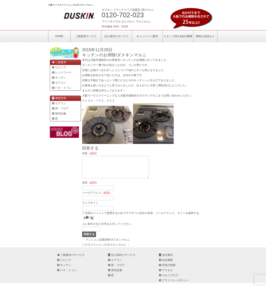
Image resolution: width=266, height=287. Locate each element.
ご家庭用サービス (86, 36)
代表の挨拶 (167, 269)
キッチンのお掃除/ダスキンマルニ (114, 55)
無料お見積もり (205, 36)
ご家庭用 (59, 62)
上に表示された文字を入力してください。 (108, 227)
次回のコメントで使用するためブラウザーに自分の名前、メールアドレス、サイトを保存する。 (143, 217)
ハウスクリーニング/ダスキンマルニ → (106, 248)
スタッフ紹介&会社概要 (178, 36)
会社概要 (165, 264)
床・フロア (60, 108)
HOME (59, 36)
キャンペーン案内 (147, 36)
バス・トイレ (61, 87)
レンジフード (61, 72)
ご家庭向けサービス (71, 259)
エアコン (59, 82)
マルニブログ (168, 279)
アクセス (165, 274)
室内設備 (59, 113)
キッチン (59, 77)
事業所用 (59, 98)
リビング (59, 67)
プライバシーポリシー (173, 284)
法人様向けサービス (116, 36)
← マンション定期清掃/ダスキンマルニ (106, 243)
